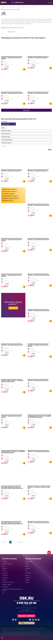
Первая (4, 542)
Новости (4, 568)
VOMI (26, 570)
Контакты (5, 577)
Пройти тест (13, 308)
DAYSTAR (27, 575)
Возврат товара (6, 584)
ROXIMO (27, 566)
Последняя (20, 542)
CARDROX (27, 568)
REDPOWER (28, 573)
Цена (3, 127)
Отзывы (4, 580)
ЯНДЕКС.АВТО (28, 561)
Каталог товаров (11, 7)
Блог (3, 566)
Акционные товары (7, 582)
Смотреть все (26, 110)
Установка (5, 586)
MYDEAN (27, 582)
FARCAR (27, 563)
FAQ (3, 593)
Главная (3, 7)
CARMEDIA (27, 577)
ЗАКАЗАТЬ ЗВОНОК (26, 616)
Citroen (33, 7)
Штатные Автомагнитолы (23, 7)
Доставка (5, 573)
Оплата (4, 570)
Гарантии (5, 575)
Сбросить (3, 146)
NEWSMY (27, 580)
